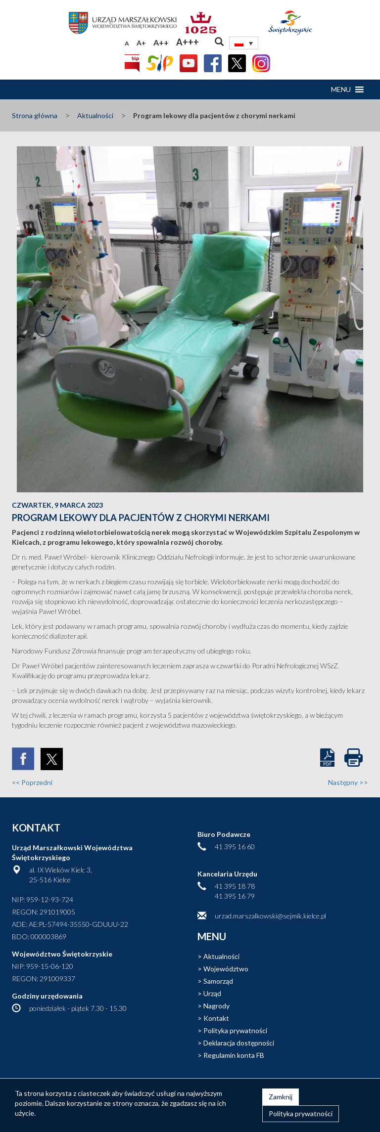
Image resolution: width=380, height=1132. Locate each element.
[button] (341, 89)
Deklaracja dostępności (238, 1043)
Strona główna (34, 115)
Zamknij (280, 1096)
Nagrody (216, 1005)
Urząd (212, 993)
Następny (348, 782)
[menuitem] (244, 43)
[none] (244, 43)
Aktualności (95, 115)
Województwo (225, 968)
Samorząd (218, 981)
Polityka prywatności (235, 1030)
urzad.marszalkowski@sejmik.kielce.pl (270, 916)
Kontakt (216, 1018)
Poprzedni (32, 782)
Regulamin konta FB (233, 1055)
